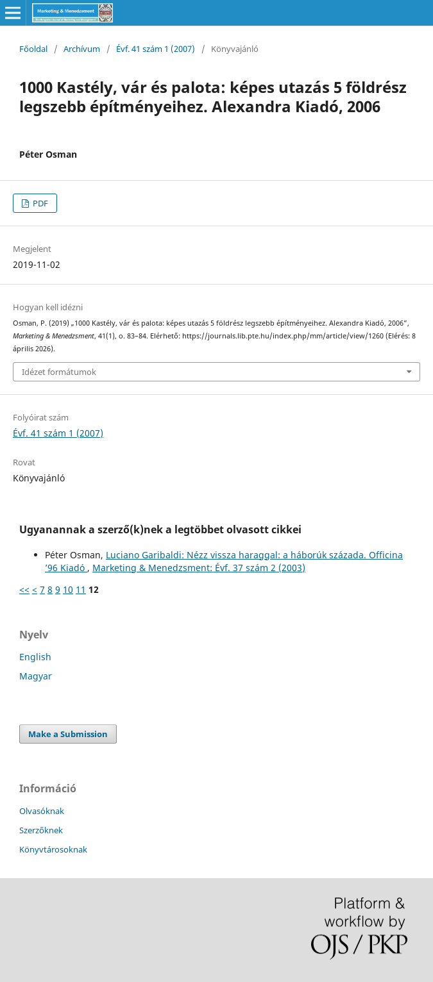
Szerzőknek (41, 830)
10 (68, 589)
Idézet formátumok (59, 372)
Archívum (82, 48)
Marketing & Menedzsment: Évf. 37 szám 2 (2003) (198, 568)
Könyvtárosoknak (53, 849)
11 (81, 589)
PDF (39, 203)
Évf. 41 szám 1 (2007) (155, 48)
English (35, 657)
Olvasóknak (41, 811)
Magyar (35, 676)
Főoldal (33, 48)
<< (24, 589)
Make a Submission (68, 734)
